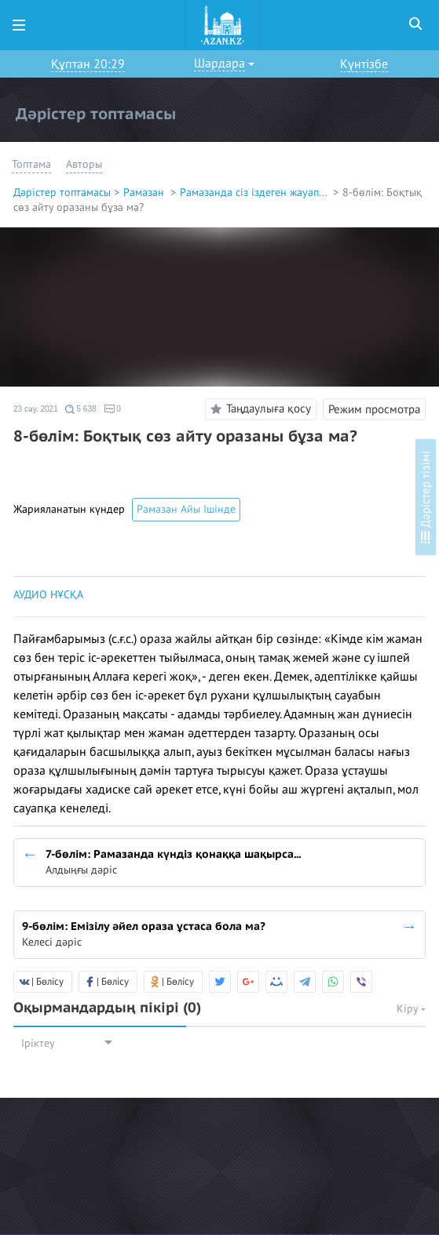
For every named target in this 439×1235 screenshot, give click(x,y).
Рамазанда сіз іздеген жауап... (255, 192)
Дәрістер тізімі (426, 497)
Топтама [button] (31, 164)
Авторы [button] (84, 164)
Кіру (411, 1008)
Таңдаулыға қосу (258, 409)
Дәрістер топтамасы (62, 192)
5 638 (81, 409)
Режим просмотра (374, 409)
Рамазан (145, 192)
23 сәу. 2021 (35, 409)
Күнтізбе (364, 64)
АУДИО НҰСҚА (48, 594)
